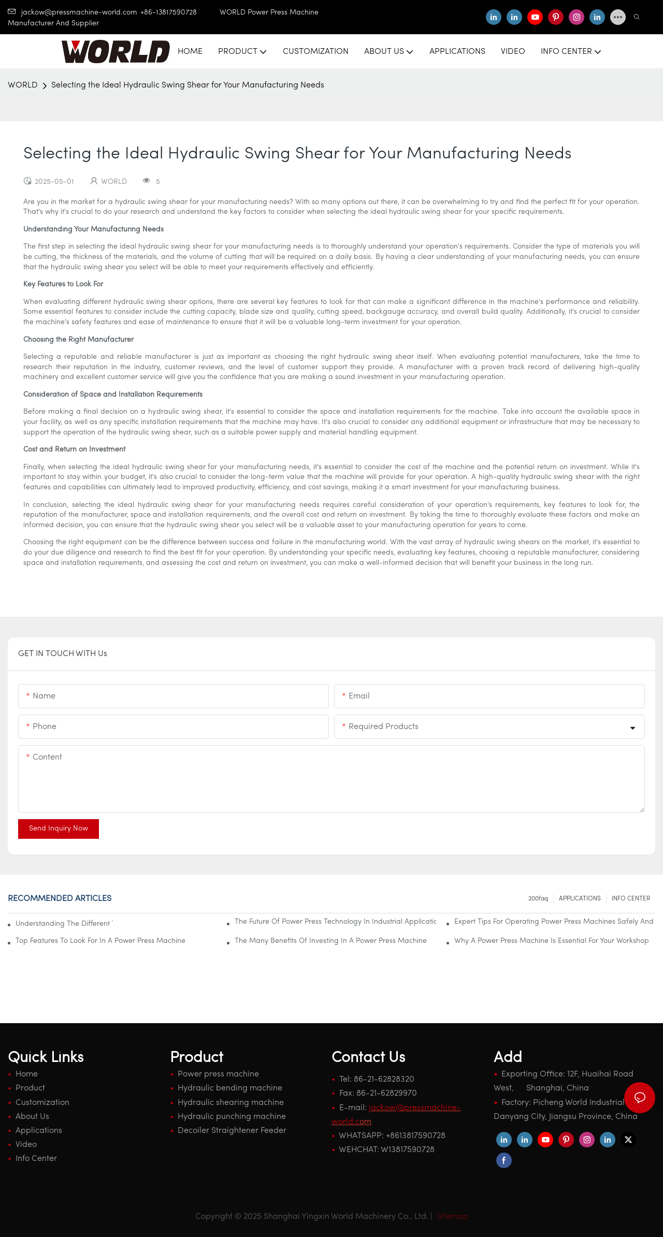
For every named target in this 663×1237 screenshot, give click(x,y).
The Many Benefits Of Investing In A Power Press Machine (331, 941)
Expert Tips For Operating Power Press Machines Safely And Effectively (554, 922)
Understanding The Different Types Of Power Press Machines (64, 924)
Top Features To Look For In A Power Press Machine (100, 941)
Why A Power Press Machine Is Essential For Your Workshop (551, 941)
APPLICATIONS (580, 899)
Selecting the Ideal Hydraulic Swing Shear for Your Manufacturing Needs (187, 85)
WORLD (23, 85)
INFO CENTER (631, 899)
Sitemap (451, 1217)
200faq (538, 899)
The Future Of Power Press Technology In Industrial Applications (335, 922)
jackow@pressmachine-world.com (72, 13)
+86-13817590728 (180, 13)
